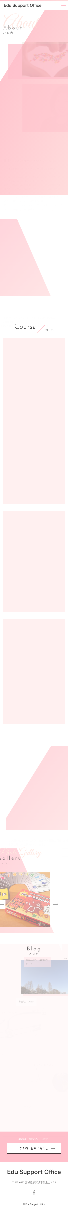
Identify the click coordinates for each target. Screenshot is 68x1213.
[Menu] (63, 5)
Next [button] (44, 904)
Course (25, 327)
